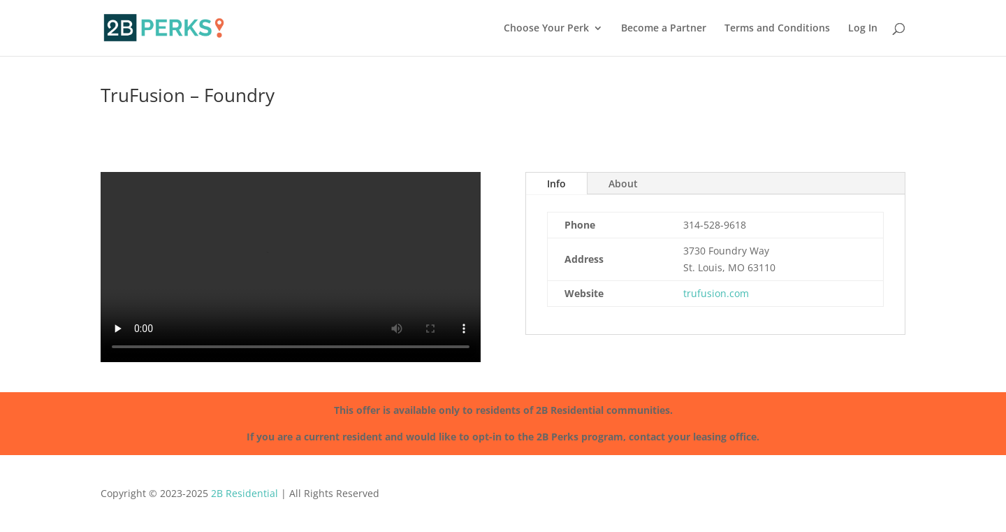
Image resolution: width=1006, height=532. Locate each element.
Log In (862, 28)
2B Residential (244, 493)
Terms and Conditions (777, 28)
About (623, 183)
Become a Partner (663, 28)
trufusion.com (716, 293)
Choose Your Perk (546, 28)
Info (556, 183)
